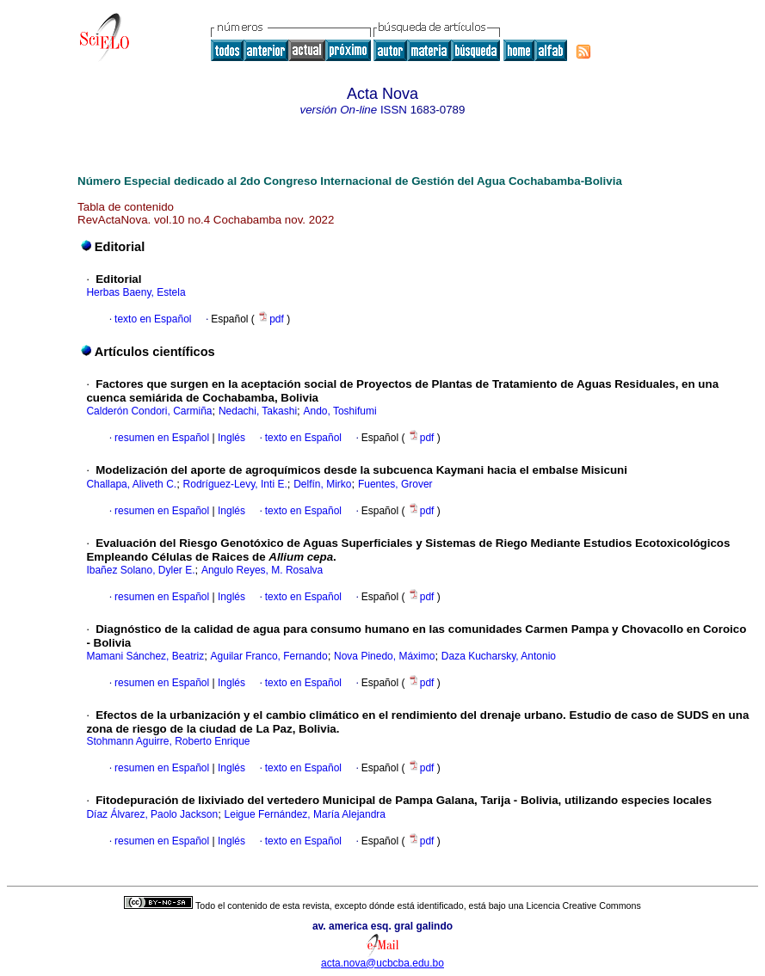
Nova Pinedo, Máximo (384, 656)
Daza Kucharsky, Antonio (498, 656)
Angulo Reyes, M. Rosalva (262, 570)
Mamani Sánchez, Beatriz (145, 656)
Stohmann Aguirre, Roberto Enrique (168, 741)
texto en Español (152, 319)
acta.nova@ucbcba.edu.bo (382, 963)
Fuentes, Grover (395, 484)
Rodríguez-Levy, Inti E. (235, 484)
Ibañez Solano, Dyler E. (140, 570)
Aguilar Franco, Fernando (269, 656)
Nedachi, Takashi (258, 411)
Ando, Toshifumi (339, 411)
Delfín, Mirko (322, 484)
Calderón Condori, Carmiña (149, 411)
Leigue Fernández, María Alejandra (305, 814)
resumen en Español (161, 438)
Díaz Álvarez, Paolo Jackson (152, 814)
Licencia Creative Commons (584, 905)
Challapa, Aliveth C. (131, 484)
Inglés (230, 438)
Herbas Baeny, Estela (135, 292)
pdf (272, 319)
